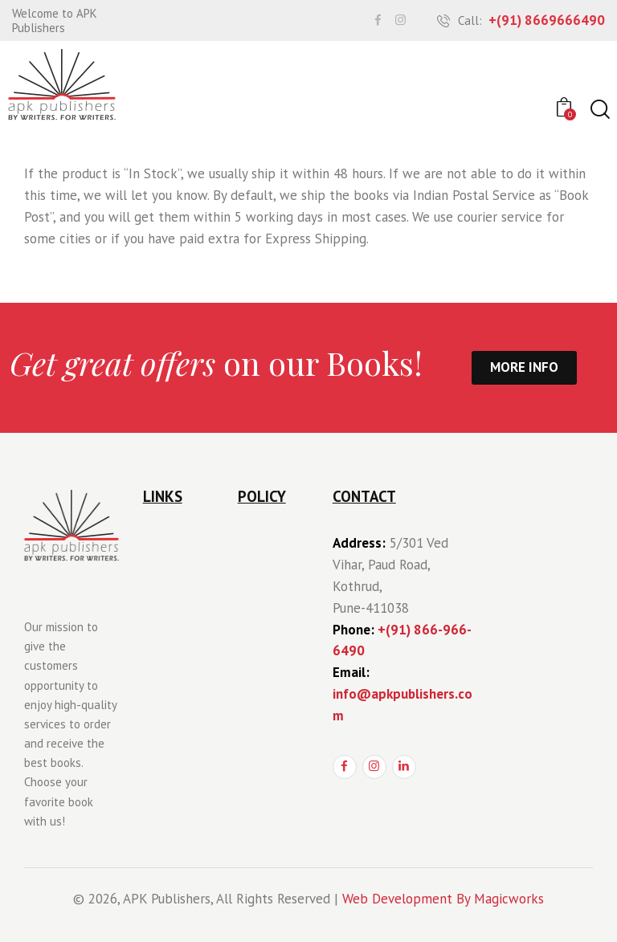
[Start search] (599, 109)
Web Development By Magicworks (443, 898)
